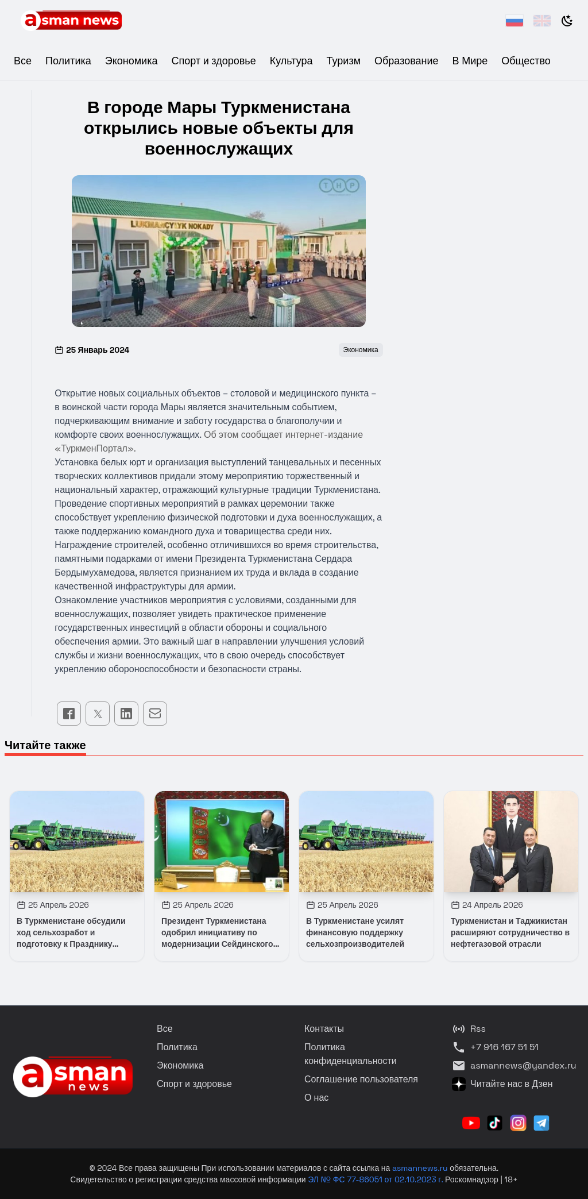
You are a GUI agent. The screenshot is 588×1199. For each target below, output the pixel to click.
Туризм (344, 60)
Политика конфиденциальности (350, 1054)
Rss (469, 1029)
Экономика (131, 60)
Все (23, 60)
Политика (68, 60)
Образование (406, 60)
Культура (291, 60)
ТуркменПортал (94, 448)
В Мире (470, 60)
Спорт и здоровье (213, 60)
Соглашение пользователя (361, 1079)
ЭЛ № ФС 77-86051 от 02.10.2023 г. (376, 1179)
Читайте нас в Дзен (502, 1084)
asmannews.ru (420, 1168)
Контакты (324, 1029)
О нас (316, 1098)
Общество (526, 60)
